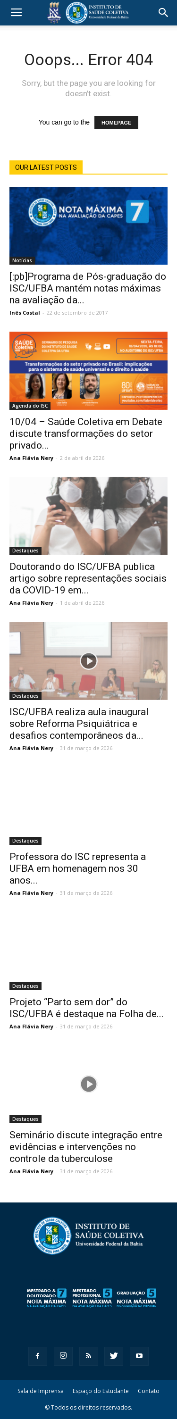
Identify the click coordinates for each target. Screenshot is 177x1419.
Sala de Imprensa (40, 1391)
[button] (164, 12)
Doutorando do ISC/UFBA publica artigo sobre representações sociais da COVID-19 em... (88, 578)
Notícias (22, 260)
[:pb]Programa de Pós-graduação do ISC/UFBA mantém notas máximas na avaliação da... (87, 288)
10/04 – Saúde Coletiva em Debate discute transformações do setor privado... (85, 433)
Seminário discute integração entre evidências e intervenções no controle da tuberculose (85, 1146)
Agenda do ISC (30, 405)
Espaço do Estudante (101, 1391)
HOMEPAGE (116, 122)
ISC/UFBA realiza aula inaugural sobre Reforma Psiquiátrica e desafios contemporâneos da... (79, 723)
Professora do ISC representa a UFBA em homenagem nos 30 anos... (77, 868)
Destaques (25, 550)
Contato (149, 1391)
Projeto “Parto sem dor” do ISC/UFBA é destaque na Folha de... (86, 1007)
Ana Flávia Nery (31, 457)
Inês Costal (24, 312)
